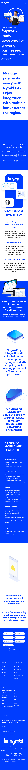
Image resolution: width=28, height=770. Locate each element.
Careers (3, 672)
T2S (15, 695)
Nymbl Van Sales (19, 675)
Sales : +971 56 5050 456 (7, 734)
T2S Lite (16, 697)
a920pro (16, 705)
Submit (14, 649)
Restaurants (17, 669)
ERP (2, 703)
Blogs (3, 675)
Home (3, 666)
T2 (14, 693)
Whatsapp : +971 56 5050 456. (8, 731)
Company (4, 669)
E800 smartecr (18, 703)
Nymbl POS (17, 666)
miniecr (16, 702)
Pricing (16, 678)
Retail (15, 672)
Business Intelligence (7, 706)
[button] (14, 567)
